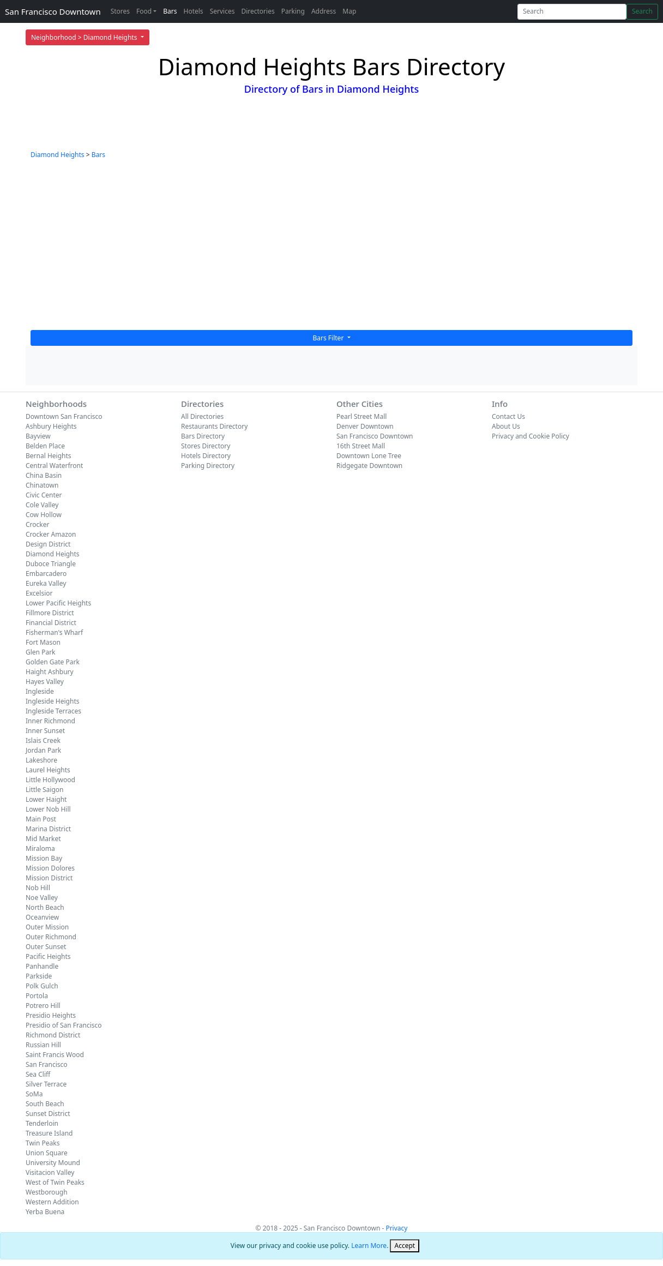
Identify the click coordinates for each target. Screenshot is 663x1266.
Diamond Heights (58, 154)
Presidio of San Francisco (64, 1025)
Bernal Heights (48, 455)
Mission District (49, 878)
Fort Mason (43, 642)
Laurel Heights (48, 770)
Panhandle (42, 966)
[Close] (404, 1245)
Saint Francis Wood (55, 1054)
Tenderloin (42, 1123)
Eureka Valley (46, 583)
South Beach (45, 1103)
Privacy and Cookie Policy (530, 436)
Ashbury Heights (51, 426)
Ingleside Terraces (53, 711)
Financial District (51, 622)
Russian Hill (43, 1044)
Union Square (47, 1152)
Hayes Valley (45, 681)
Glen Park (41, 652)
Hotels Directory (206, 455)
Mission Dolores (50, 868)
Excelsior (39, 593)
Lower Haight (46, 799)
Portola (37, 995)
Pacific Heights (48, 956)
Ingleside (40, 691)
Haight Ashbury (50, 671)
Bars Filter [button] (329, 338)
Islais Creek (43, 740)
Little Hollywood (50, 779)
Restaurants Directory (214, 426)
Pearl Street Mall (361, 416)
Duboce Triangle (51, 563)
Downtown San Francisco (64, 416)
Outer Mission (47, 927)
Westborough (47, 1192)
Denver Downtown (365, 426)
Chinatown (42, 485)
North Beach (45, 907)
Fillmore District (50, 612)
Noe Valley (42, 897)
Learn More (369, 1245)
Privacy (396, 1228)
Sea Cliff (38, 1074)
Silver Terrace (46, 1084)
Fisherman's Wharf (54, 632)
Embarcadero (46, 573)
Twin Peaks (42, 1143)
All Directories (202, 416)
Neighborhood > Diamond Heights (85, 37)
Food (144, 11)
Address (323, 11)
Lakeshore (41, 760)
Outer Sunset (46, 946)
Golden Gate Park (53, 662)
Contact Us (508, 416)
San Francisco (47, 1064)
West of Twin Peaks (55, 1182)
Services (222, 11)
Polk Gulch (42, 986)
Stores (120, 11)
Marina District (48, 828)
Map (349, 11)
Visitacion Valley (50, 1172)
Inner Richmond (50, 720)
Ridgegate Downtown (369, 465)
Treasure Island (49, 1133)
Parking (293, 11)
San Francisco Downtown (53, 11)
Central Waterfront (54, 465)
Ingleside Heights (52, 701)
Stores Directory (205, 446)
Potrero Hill (43, 1005)
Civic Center (44, 495)
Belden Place (45, 446)
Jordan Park (43, 750)
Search (642, 11)
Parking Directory (207, 465)
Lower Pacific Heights (58, 603)
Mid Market (43, 838)
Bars (170, 11)
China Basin (44, 475)
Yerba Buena (45, 1211)
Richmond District (53, 1035)
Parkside (39, 976)
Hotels (193, 11)
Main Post (41, 819)
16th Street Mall (360, 446)
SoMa (34, 1094)
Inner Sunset (45, 730)
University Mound (53, 1162)
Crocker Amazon (51, 534)
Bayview (38, 436)
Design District (48, 544)
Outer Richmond (51, 936)
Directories (257, 11)
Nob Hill (38, 887)
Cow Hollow (44, 514)
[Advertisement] (331, 248)
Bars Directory (203, 436)
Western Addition (52, 1202)
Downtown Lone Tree (368, 455)
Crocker (37, 524)
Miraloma (40, 848)
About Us (506, 426)
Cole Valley (42, 504)
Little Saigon (45, 789)
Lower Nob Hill (48, 809)
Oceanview (42, 917)
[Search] (571, 12)
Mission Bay (44, 858)
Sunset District (48, 1113)
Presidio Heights (51, 1015)
